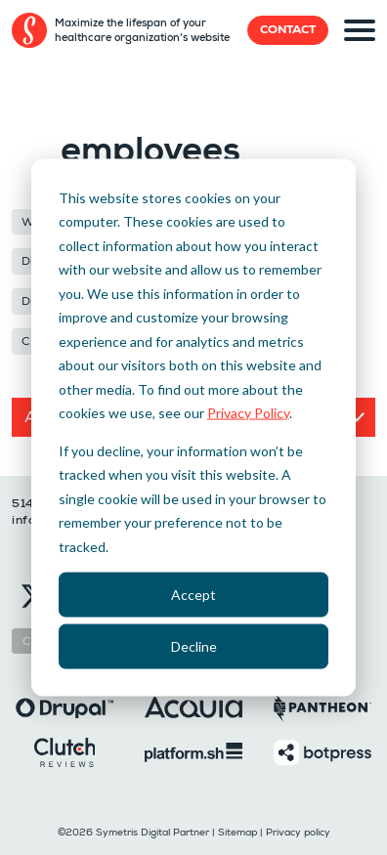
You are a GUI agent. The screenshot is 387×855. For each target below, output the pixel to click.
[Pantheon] (322, 706)
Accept (193, 593)
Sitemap (237, 832)
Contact (288, 29)
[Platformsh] (193, 751)
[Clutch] (65, 751)
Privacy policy (298, 832)
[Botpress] (322, 751)
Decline (194, 646)
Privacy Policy (248, 413)
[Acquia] (193, 706)
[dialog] (193, 427)
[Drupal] (64, 706)
